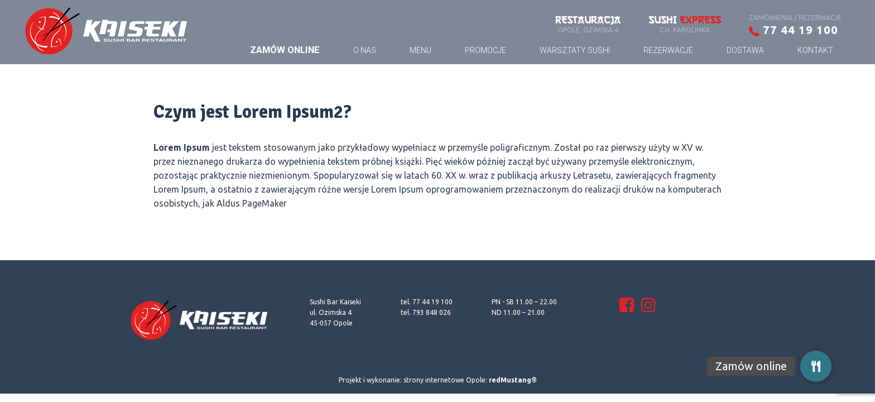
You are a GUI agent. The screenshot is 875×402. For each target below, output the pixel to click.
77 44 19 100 (793, 29)
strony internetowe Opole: (470, 380)
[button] (815, 366)
